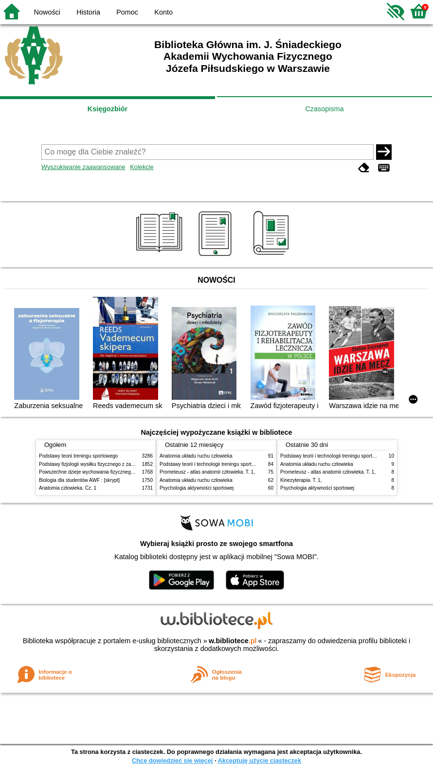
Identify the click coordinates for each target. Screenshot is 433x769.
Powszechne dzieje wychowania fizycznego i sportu (95, 472)
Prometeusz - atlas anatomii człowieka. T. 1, (207, 472)
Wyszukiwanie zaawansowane (83, 167)
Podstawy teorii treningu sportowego (78, 456)
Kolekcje (141, 167)
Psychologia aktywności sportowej (197, 488)
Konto (163, 12)
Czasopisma (324, 109)
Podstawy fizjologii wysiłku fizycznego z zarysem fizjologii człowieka (112, 464)
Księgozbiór (107, 109)
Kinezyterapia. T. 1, (301, 480)
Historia (88, 12)
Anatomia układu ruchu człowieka (196, 456)
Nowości (47, 12)
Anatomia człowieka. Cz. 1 (67, 488)
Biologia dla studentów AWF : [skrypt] (79, 480)
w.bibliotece (233, 641)
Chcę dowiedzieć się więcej (172, 760)
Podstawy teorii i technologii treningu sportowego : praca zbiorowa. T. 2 (237, 464)
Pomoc (127, 12)
